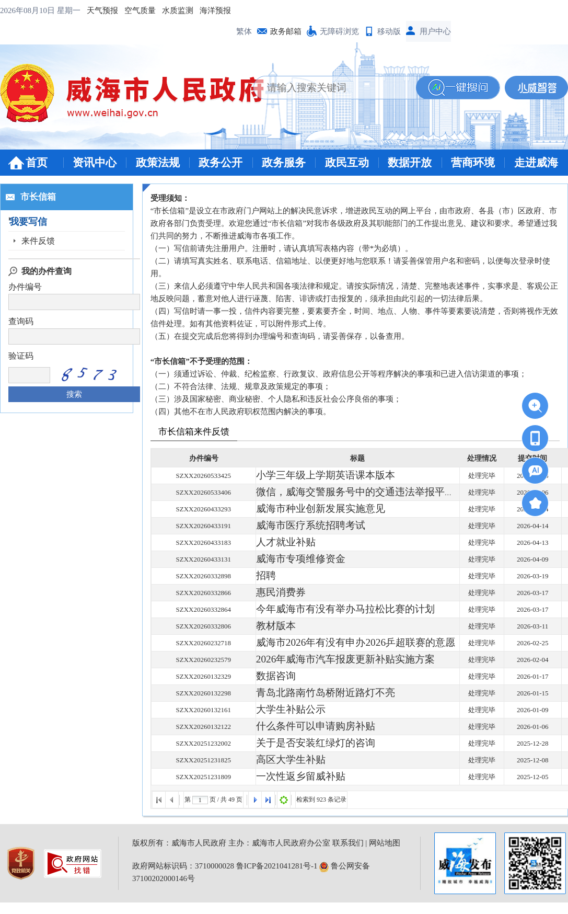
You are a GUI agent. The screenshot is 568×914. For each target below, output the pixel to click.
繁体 (244, 31)
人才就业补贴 (276, 542)
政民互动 (347, 162)
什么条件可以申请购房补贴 (297, 726)
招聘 (263, 576)
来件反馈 (38, 240)
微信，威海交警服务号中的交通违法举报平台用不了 (334, 492)
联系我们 (348, 843)
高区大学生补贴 (280, 760)
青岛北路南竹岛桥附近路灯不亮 (303, 693)
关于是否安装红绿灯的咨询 (297, 743)
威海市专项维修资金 (286, 559)
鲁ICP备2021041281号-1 (277, 866)
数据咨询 (269, 676)
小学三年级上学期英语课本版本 (303, 475)
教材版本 (269, 626)
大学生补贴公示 (280, 710)
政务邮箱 (286, 31)
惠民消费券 (273, 593)
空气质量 (140, 10)
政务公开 (220, 162)
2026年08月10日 (28, 10)
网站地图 (384, 843)
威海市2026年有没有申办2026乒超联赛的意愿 (324, 643)
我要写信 (38, 222)
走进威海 (536, 162)
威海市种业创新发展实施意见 (300, 509)
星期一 (68, 10)
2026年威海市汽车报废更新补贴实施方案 (317, 660)
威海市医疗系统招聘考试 (293, 526)
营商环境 (473, 162)
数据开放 (410, 162)
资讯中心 (95, 162)
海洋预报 (215, 10)
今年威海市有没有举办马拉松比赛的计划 (317, 609)
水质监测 (177, 10)
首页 (37, 162)
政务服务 (284, 162)
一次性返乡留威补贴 (286, 777)
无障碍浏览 (339, 31)
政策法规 (158, 162)
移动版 (389, 31)
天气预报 (102, 10)
